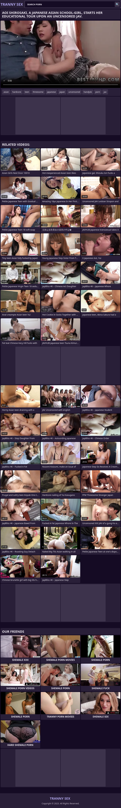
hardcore (16, 91)
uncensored (74, 91)
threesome (38, 91)
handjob (88, 91)
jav (105, 91)
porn (97, 91)
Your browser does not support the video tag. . (60, 54)
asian (6, 91)
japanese (51, 91)
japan (62, 91)
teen (27, 91)
